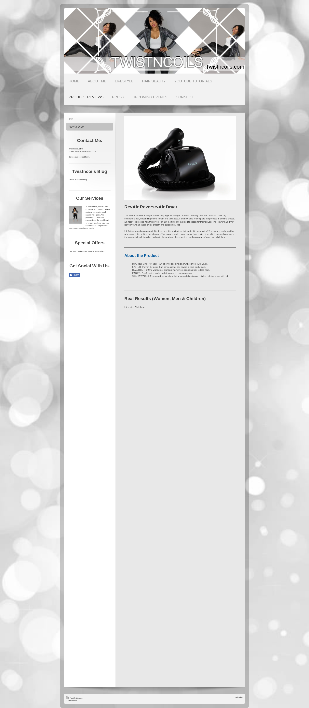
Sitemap (79, 698)
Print (70, 698)
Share (74, 275)
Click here (140, 307)
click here (221, 237)
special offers (98, 251)
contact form (83, 157)
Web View (239, 697)
